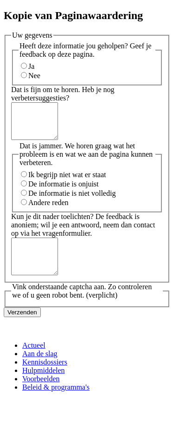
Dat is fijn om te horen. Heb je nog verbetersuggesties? (63, 94)
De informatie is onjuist (63, 191)
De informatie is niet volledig (72, 200)
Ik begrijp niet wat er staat (67, 182)
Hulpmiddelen (43, 384)
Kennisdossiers (44, 376)
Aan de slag (40, 368)
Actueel (33, 359)
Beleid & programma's (56, 401)
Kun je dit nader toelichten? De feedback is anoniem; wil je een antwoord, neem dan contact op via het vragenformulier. (83, 231)
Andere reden (48, 209)
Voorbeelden (41, 393)
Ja (31, 66)
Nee (34, 76)
